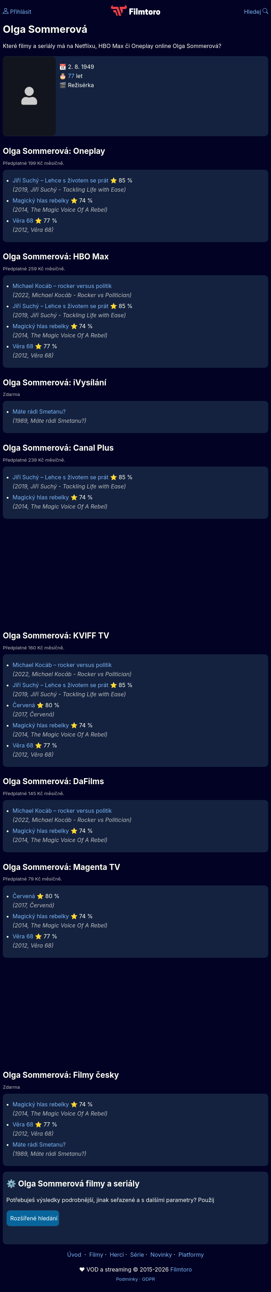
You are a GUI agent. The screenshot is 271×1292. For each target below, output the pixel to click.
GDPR (148, 1279)
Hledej (256, 11)
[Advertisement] (135, 574)
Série (137, 1254)
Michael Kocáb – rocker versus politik (62, 285)
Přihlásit (17, 11)
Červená (24, 705)
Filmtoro (181, 1269)
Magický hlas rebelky (41, 200)
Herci (117, 1254)
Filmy (96, 1254)
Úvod (75, 1254)
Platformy (191, 1254)
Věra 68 (23, 220)
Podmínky (127, 1279)
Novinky (161, 1254)
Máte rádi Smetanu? (39, 411)
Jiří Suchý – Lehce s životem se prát (61, 180)
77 (71, 75)
